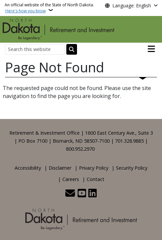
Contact (95, 179)
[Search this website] (35, 49)
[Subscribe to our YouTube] (82, 194)
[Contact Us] (70, 194)
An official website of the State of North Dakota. (49, 8)
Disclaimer (60, 168)
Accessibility (28, 168)
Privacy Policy (93, 168)
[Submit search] (71, 49)
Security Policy (131, 168)
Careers (70, 179)
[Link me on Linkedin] (92, 194)
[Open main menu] (151, 49)
